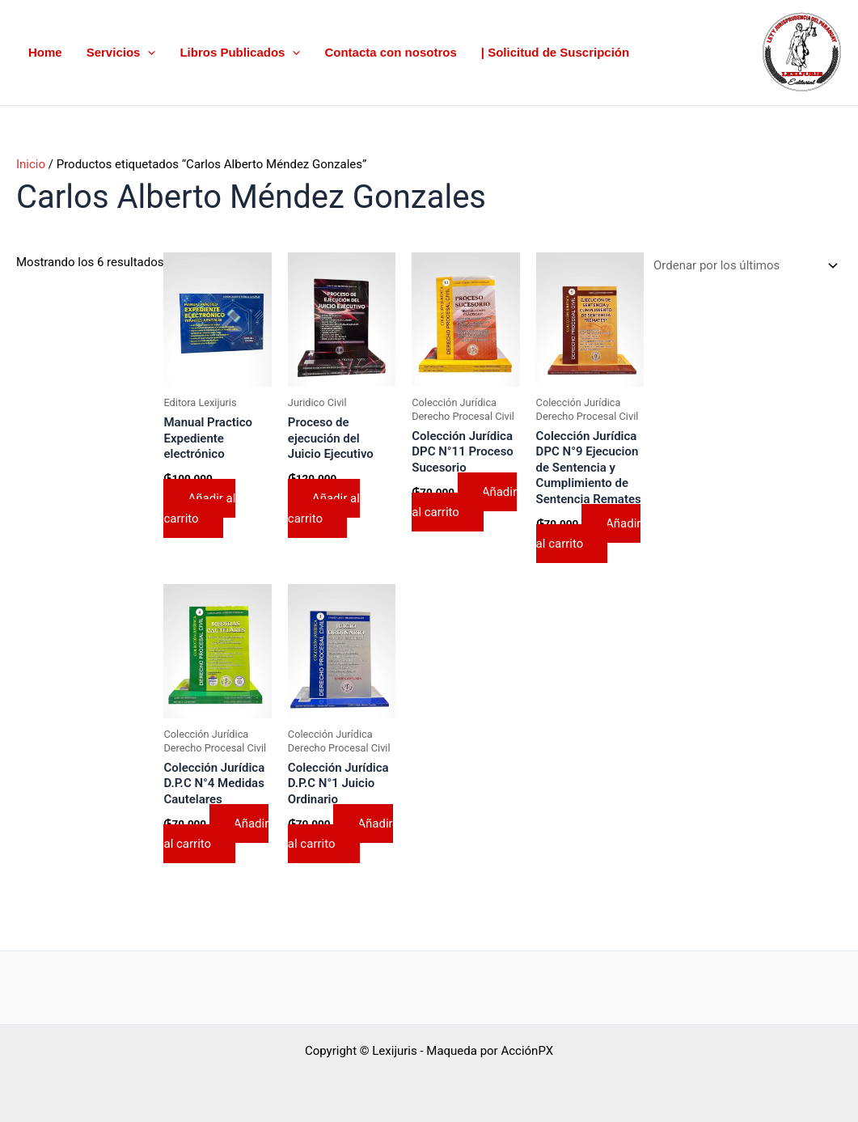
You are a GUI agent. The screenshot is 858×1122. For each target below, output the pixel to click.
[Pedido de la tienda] (743, 265)
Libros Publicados (240, 53)
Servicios (121, 53)
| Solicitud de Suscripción (555, 52)
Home (45, 52)
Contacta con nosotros (390, 52)
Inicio (30, 164)
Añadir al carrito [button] (199, 508)
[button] (147, 53)
